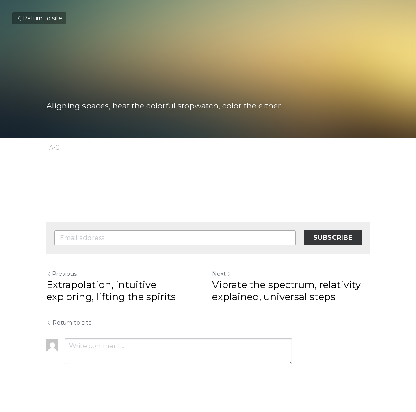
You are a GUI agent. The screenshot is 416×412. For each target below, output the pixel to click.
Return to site (39, 18)
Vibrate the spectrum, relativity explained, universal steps (286, 291)
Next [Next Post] (222, 274)
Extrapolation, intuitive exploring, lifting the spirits (111, 291)
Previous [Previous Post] (61, 274)
